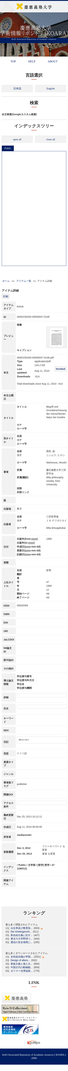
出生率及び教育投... (22, 928)
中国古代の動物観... (22, 967)
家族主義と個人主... (22, 963)
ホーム (6, 280)
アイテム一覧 (23, 280)
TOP (13, 61)
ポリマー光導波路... (22, 970)
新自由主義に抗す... (22, 935)
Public (7, 148)
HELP (31, 61)
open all (17, 139)
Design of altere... (20, 960)
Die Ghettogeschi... (21, 931)
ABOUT (52, 61)
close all (50, 139)
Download (60, 369)
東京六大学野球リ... (22, 938)
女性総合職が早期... (22, 956)
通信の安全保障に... (22, 942)
